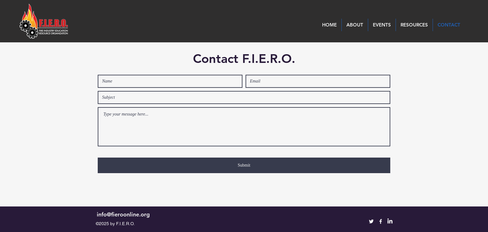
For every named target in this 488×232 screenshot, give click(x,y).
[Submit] (244, 165)
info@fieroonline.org (123, 214)
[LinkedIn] (390, 221)
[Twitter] (371, 221)
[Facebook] (381, 221)
